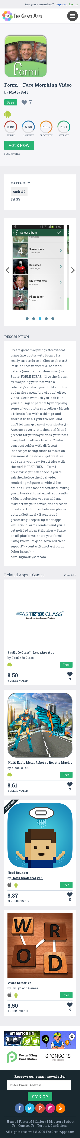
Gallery (40, 1122)
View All (70, 575)
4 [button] (46, 319)
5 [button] (53, 319)
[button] (7, 269)
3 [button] (40, 319)
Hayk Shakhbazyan (27, 878)
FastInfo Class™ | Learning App (30, 652)
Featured (25, 1122)
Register (60, 4)
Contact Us (26, 1126)
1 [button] (27, 319)
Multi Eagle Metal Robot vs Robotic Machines (41, 763)
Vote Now (19, 145)
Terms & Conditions (52, 1126)
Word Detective (19, 983)
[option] (38, 268)
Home (11, 1122)
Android (19, 191)
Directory (56, 1122)
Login (73, 4)
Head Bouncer (17, 873)
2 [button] (34, 319)
